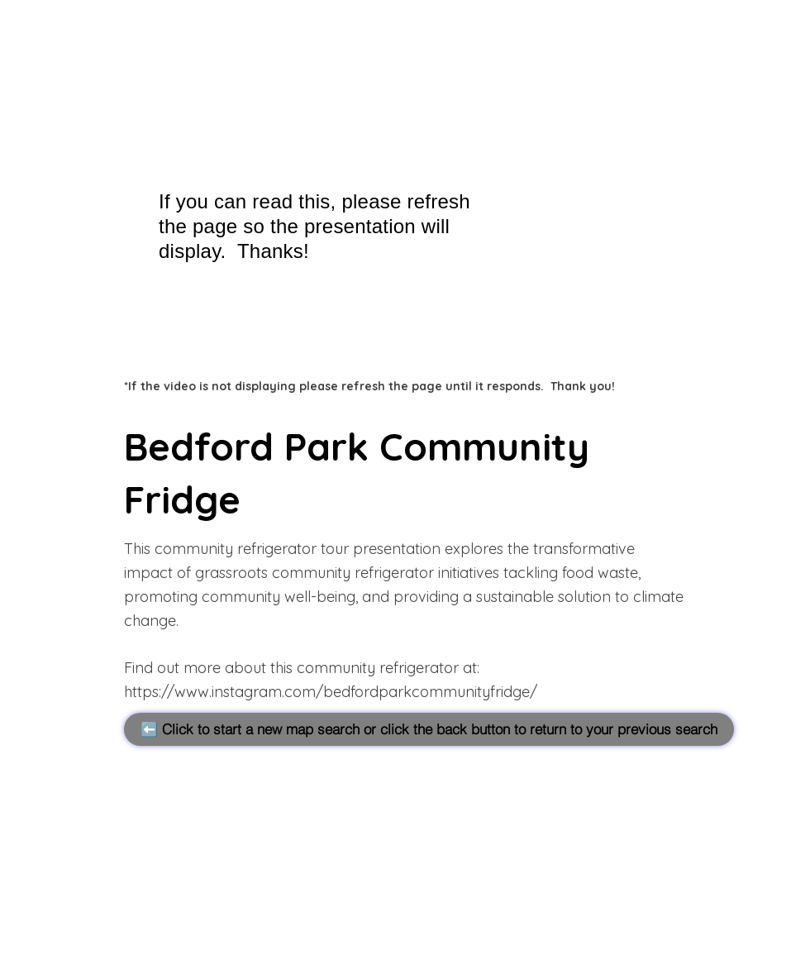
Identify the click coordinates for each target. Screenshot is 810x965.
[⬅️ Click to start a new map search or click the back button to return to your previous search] (429, 729)
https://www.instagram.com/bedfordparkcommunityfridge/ (330, 691)
